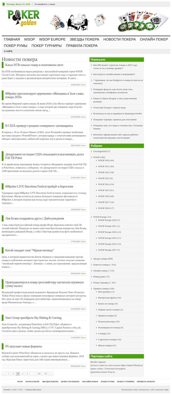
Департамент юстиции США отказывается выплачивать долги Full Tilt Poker (44, 156)
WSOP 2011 (103, 166)
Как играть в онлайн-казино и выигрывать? (114, 74)
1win (14, 390)
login (166, 390)
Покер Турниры (47, 46)
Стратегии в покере (107, 339)
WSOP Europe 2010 (107, 220)
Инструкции (104, 291)
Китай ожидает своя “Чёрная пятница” (29, 250)
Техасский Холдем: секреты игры (109, 107)
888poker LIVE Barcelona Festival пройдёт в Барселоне (39, 186)
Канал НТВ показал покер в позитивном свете (34, 65)
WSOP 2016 (104, 196)
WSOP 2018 (104, 208)
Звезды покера (84, 39)
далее (83, 85)
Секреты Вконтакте (32, 390)
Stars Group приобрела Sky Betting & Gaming (33, 318)
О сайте (8, 51)
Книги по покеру (106, 303)
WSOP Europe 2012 (107, 232)
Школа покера (105, 345)
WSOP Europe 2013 (107, 238)
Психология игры (106, 321)
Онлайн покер (154, 39)
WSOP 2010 (104, 160)
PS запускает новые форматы (23, 346)
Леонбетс (7, 390)
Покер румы (15, 46)
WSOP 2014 (104, 184)
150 (39, 374)
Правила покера (82, 46)
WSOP (29, 39)
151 (45, 374)
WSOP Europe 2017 (107, 250)
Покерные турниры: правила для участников (115, 119)
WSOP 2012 (104, 172)
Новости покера (119, 39)
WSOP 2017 (104, 202)
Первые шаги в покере (109, 309)
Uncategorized (100, 151)
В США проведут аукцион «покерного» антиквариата (39, 125)
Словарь (102, 333)
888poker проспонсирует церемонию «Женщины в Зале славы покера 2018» (44, 95)
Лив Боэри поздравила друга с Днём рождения (34, 218)
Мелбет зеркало (98, 362)
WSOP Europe (52, 39)
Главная (12, 39)
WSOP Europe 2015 (107, 244)
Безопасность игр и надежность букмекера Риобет (117, 113)
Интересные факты (107, 297)
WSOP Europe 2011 (107, 226)
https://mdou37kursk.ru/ (132, 365)
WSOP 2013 (104, 178)
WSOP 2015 (104, 190)
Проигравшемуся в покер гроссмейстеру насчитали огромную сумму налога (44, 284)
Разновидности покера (109, 327)
